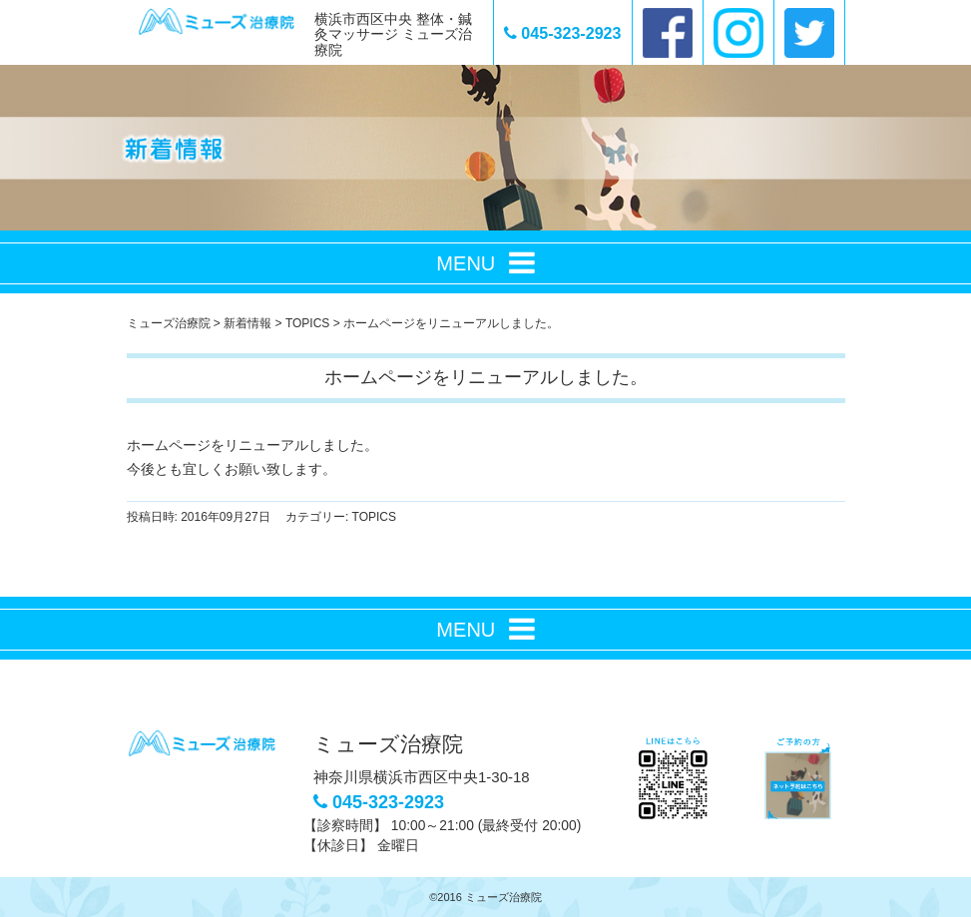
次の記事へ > (747, 557)
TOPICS (374, 517)
